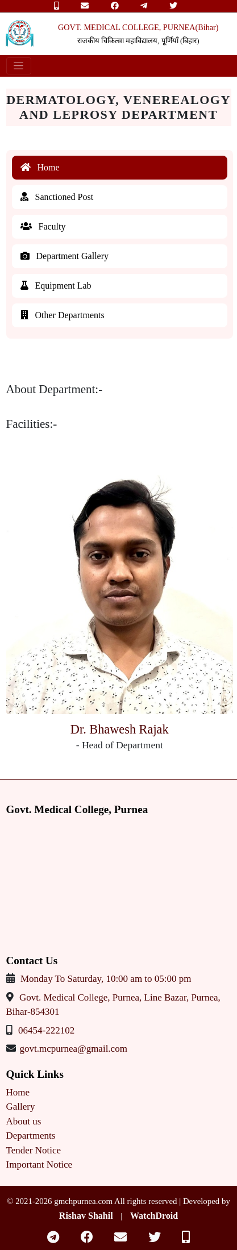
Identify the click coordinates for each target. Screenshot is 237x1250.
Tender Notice (33, 1150)
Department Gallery (64, 256)
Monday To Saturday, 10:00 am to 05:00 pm (106, 978)
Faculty (43, 226)
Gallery (20, 1106)
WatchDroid (154, 1215)
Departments (31, 1135)
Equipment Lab (56, 285)
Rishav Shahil (86, 1215)
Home (40, 167)
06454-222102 (46, 1030)
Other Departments (62, 315)
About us (23, 1121)
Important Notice (39, 1164)
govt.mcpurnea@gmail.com (73, 1048)
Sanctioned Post (57, 197)
